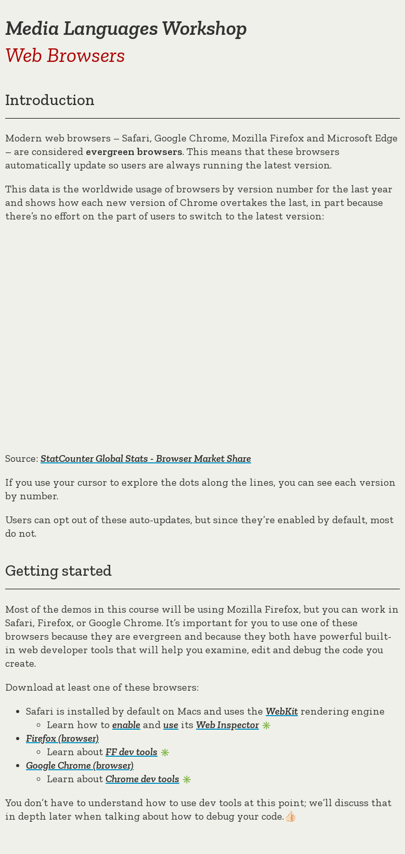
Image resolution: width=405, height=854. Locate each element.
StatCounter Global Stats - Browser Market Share (146, 458)
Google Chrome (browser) (80, 765)
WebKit (282, 711)
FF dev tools (132, 751)
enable (126, 724)
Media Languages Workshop (126, 27)
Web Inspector (227, 724)
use (170, 724)
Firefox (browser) (62, 738)
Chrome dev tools (142, 778)
